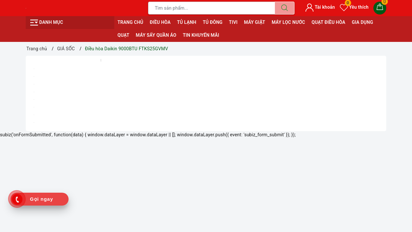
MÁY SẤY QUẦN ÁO (156, 35)
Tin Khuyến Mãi (201, 35)
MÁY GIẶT (254, 22)
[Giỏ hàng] (379, 8)
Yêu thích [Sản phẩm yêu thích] (354, 7)
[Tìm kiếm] (285, 8)
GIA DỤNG (362, 22)
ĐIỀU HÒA (160, 22)
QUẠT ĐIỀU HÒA (328, 22)
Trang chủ (130, 22)
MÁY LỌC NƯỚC (288, 22)
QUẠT (123, 35)
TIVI (233, 22)
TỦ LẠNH (186, 22)
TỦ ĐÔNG (212, 22)
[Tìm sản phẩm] (211, 8)
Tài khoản (320, 7)
